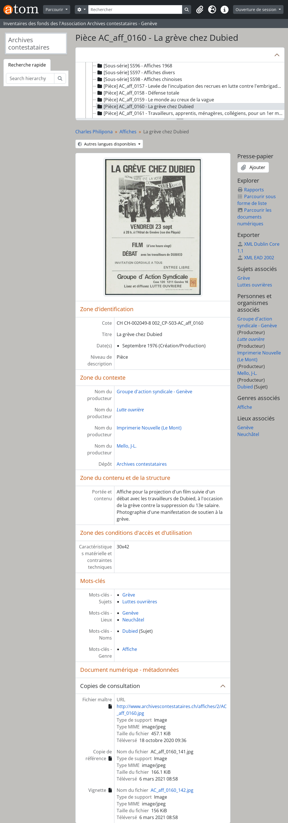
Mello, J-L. (126, 446)
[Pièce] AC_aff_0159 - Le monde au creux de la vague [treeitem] (155, 99)
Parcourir (55, 9)
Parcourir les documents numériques (254, 217)
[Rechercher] (135, 9)
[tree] (180, 90)
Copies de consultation (110, 686)
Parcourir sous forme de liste (256, 199)
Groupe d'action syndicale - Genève (154, 391)
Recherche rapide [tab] (27, 65)
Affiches (128, 132)
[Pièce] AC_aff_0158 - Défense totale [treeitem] (137, 92)
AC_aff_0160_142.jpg (172, 790)
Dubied (130, 631)
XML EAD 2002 (255, 258)
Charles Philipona (94, 132)
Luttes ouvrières (139, 601)
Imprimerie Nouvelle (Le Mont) (149, 428)
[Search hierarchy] (30, 78)
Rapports (250, 190)
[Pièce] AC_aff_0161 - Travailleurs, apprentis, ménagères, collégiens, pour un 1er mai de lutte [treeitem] (190, 113)
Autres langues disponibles (107, 144)
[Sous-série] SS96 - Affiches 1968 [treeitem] (134, 65)
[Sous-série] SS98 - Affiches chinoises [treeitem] (139, 79)
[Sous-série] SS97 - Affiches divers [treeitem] (135, 72)
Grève (128, 595)
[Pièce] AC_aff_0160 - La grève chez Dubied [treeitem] (145, 106)
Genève (130, 613)
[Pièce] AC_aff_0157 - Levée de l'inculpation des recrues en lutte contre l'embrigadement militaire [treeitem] (190, 86)
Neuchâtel (133, 620)
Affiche (129, 649)
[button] (199, 9)
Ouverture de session (257, 9)
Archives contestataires (142, 464)
